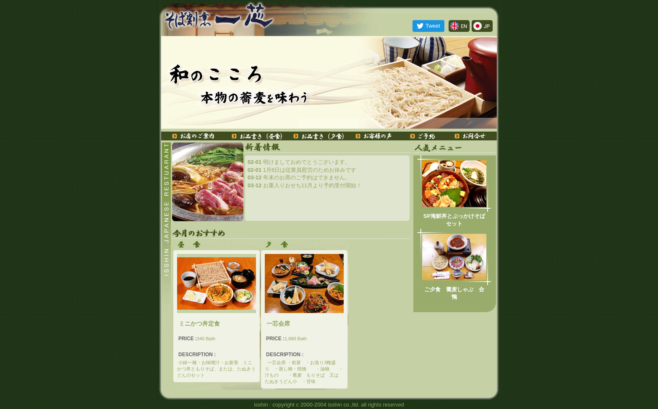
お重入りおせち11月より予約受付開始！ (305, 185)
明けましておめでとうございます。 (299, 162)
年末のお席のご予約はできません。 (299, 177)
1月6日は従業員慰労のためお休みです (302, 170)
